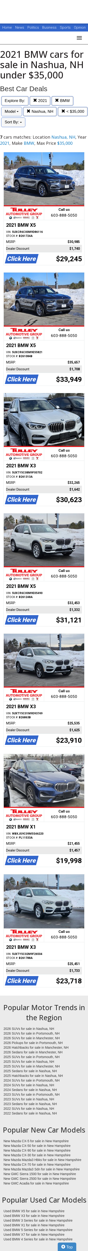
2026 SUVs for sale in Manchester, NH (32, 1038)
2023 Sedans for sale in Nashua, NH (30, 1104)
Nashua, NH (40, 111)
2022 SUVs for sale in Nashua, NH (29, 1108)
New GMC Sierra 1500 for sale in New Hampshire (40, 1174)
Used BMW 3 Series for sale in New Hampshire (38, 1220)
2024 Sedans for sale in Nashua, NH (30, 1090)
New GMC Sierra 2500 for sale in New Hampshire (40, 1179)
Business (49, 27)
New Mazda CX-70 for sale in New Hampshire (37, 1164)
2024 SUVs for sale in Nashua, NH (29, 1085)
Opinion (80, 27)
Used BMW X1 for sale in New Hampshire (34, 1225)
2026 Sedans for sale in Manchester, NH (33, 1052)
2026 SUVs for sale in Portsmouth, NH (32, 1033)
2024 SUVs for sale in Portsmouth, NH (32, 1080)
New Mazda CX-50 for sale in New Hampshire (37, 1146)
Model (12, 111)
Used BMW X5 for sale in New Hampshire (34, 1211)
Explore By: (15, 100)
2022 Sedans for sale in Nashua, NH (30, 1113)
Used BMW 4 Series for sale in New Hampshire (38, 1239)
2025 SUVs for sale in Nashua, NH (29, 1061)
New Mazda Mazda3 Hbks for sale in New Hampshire (42, 1160)
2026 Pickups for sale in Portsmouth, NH (33, 1043)
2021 (40, 100)
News (19, 27)
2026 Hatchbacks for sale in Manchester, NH (36, 1047)
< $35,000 (72, 111)
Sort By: (13, 122)
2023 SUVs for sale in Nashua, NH (29, 1099)
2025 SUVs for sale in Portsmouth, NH (32, 1057)
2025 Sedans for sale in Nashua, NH (30, 1071)
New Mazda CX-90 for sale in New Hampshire (37, 1150)
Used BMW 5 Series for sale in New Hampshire (38, 1230)
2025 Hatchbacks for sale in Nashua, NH (33, 1076)
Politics (33, 27)
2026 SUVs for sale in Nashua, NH (29, 1029)
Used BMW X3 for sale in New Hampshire (34, 1216)
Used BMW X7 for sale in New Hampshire (34, 1234)
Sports (66, 27)
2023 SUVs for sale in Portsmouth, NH (32, 1094)
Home (7, 27)
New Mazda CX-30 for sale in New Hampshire (37, 1155)
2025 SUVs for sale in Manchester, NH (32, 1066)
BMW (62, 100)
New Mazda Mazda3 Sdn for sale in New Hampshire (42, 1169)
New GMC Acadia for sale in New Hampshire (36, 1183)
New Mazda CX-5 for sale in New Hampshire (36, 1141)
